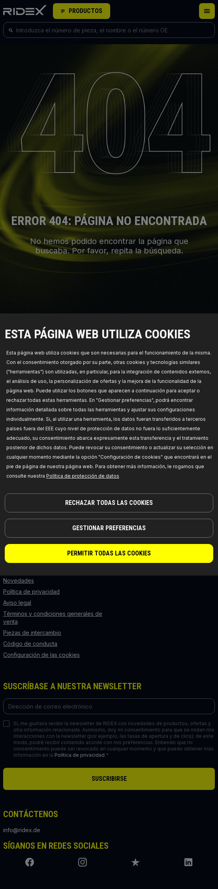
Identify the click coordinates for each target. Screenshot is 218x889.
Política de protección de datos (82, 476)
